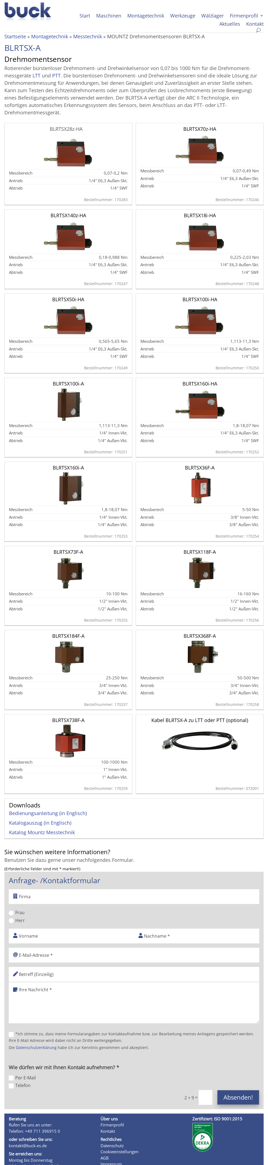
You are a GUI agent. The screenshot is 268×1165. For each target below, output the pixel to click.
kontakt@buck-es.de (28, 1145)
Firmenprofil (244, 16)
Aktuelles (229, 24)
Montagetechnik (145, 16)
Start (84, 16)
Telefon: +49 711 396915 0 (34, 1131)
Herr (17, 920)
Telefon (20, 1085)
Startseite (15, 36)
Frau (17, 912)
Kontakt (255, 24)
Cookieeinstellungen (120, 1151)
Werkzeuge (182, 16)
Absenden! (238, 1097)
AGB (105, 1158)
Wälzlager (212, 16)
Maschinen (108, 16)
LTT (36, 75)
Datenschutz (112, 1145)
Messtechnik (87, 36)
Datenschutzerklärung (36, 1047)
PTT (56, 75)
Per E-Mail (22, 1078)
